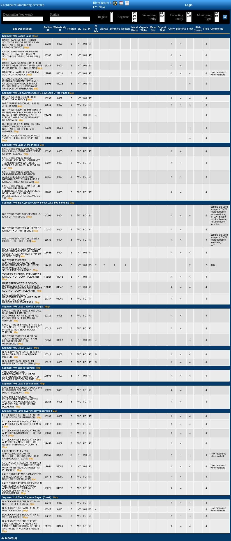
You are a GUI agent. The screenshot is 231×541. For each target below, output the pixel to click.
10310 (47, 229)
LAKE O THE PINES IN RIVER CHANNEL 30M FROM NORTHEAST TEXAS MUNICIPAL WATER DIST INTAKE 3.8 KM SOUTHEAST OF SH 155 (21, 163)
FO (189, 13)
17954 (47, 466)
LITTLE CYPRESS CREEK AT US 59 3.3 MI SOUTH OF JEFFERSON (20, 416)
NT (162, 13)
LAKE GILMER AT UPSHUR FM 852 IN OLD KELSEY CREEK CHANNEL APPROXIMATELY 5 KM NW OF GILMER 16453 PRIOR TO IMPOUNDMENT (22, 488)
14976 (47, 375)
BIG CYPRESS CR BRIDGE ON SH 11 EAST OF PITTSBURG (22, 215)
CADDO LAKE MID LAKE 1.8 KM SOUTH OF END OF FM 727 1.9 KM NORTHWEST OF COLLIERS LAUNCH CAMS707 (20, 44)
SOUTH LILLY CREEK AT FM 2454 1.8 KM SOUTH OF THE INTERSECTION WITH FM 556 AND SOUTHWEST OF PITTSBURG (21, 466)
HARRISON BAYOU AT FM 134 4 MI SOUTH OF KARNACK (20, 73)
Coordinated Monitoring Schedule (22, 5)
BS (217, 13)
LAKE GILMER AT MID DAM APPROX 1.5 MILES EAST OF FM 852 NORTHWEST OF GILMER (21, 476)
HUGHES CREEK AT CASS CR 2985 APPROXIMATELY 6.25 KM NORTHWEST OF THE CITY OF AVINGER (21, 128)
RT (217, 16)
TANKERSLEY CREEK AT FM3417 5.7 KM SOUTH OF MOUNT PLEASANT (21, 275)
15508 (47, 73)
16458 (47, 252)
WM (189, 16)
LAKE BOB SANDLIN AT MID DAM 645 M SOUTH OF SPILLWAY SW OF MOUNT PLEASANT (22, 390)
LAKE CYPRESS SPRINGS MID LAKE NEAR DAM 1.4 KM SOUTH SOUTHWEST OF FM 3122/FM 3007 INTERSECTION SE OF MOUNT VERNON (21, 315)
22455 (47, 443)
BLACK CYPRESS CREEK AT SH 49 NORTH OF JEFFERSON (20, 502)
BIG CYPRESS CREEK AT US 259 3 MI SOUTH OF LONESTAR (20, 239)
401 (134, 13)
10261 (47, 277)
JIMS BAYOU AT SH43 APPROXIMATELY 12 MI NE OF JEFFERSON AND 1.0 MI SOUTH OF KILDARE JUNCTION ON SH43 (21, 376)
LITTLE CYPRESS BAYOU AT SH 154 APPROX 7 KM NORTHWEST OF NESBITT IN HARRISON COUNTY (21, 442)
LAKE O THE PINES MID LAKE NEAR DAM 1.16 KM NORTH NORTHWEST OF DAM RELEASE (21, 151)
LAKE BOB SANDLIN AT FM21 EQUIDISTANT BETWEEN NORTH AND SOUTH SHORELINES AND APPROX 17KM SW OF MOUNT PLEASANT (20, 402)
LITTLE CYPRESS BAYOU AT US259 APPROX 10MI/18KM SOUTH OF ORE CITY (22, 433)
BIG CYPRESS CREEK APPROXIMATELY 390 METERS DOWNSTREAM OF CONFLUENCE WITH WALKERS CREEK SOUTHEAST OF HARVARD (20, 265)
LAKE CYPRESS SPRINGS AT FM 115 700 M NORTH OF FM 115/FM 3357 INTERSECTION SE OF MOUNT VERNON (22, 328)
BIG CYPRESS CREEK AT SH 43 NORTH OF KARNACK (19, 98)
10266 (47, 287)
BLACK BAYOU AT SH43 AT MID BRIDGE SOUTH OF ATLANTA (18, 362)
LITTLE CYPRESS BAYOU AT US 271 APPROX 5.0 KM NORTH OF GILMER (21, 422)
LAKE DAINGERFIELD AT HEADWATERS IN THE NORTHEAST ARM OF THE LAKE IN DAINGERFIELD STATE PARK (21, 299)
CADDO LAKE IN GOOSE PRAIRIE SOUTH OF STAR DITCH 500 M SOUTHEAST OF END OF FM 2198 (20, 54)
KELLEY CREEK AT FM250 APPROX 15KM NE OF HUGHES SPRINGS (21, 136)
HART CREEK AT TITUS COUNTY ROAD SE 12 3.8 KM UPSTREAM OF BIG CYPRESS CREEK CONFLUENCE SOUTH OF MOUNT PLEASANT (22, 287)
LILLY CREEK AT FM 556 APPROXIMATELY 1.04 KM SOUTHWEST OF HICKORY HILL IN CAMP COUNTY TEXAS (20, 455)
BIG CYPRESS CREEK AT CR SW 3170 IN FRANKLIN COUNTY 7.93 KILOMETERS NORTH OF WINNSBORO (19, 340)
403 (134, 19)
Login (189, 5)
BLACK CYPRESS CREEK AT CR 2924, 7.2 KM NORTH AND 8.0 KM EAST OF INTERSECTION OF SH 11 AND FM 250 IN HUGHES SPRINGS (21, 525)
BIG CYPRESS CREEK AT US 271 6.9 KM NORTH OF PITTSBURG (21, 229)
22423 (47, 265)
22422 (47, 115)
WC (162, 16)
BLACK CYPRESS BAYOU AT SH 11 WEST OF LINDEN (20, 509)
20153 (47, 455)
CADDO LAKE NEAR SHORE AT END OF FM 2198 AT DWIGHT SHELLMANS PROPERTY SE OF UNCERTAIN (22, 65)
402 (134, 16)
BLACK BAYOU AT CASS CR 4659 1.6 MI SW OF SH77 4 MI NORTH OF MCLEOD (21, 354)
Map (35, 36)
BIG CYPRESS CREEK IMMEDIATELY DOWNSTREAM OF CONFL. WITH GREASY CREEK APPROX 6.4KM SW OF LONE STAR (22, 253)
